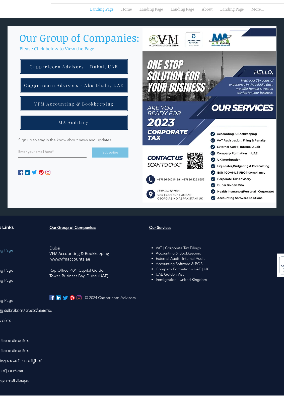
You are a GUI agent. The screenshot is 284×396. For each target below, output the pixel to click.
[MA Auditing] (74, 122)
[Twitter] (34, 172)
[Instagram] (47, 172)
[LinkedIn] (27, 172)
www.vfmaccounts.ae (70, 259)
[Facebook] (20, 172)
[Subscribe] (110, 152)
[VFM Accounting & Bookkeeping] (74, 103)
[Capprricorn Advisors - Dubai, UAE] (74, 66)
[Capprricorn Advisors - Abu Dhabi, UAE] (74, 85)
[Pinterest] (41, 172)
